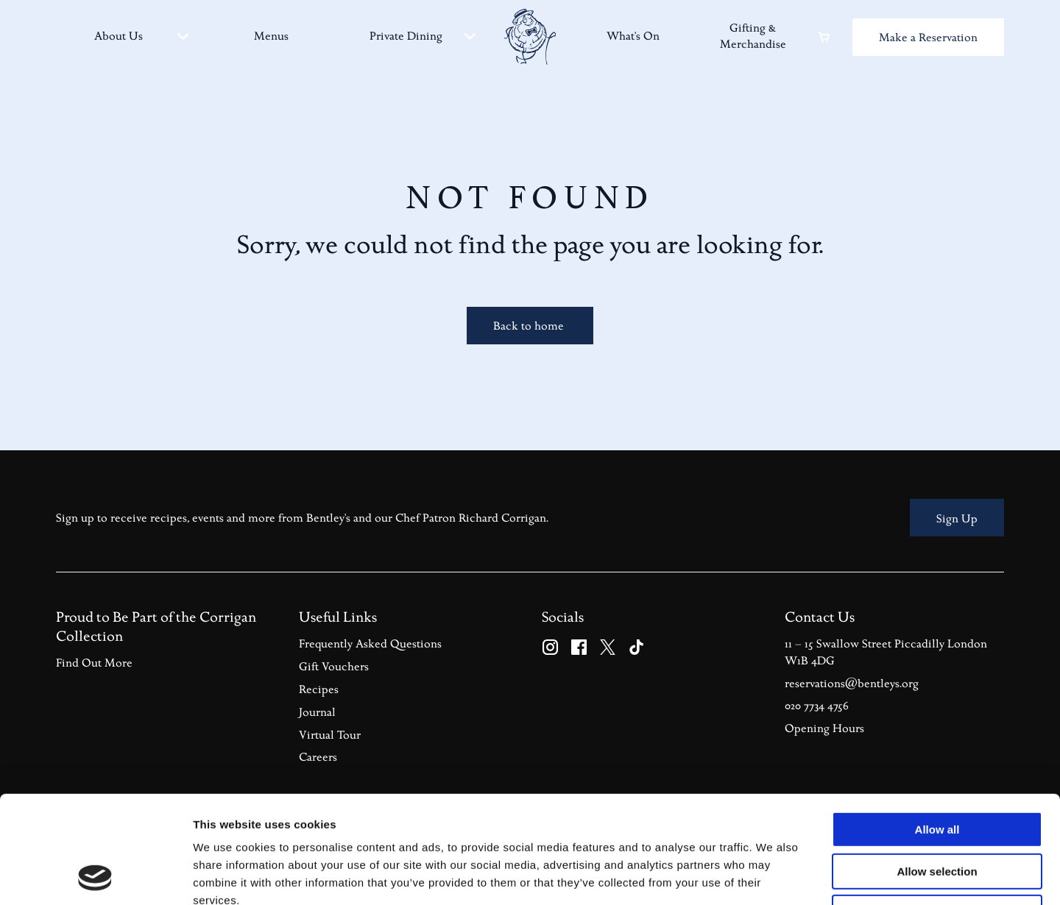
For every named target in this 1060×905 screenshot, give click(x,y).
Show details (772, 876)
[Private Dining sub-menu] (470, 36)
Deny (937, 812)
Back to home (530, 326)
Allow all (937, 729)
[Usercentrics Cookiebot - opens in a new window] (95, 876)
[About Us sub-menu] (182, 36)
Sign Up (957, 518)
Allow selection (937, 770)
